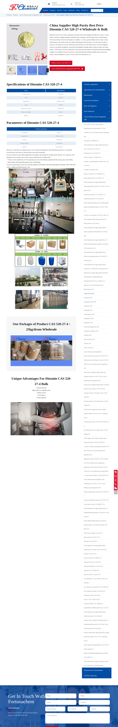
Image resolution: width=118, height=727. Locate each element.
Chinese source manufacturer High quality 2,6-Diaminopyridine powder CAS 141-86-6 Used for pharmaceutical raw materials (96, 624)
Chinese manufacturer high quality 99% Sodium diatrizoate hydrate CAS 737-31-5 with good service (96, 636)
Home (10, 15)
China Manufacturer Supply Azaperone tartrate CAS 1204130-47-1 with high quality (96, 663)
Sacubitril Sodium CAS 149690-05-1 (93, 603)
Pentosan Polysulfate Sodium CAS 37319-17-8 (96, 500)
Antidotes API (87, 335)
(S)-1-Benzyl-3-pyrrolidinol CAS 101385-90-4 (96, 587)
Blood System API (89, 289)
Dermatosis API (88, 297)
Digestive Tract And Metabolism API (93, 285)
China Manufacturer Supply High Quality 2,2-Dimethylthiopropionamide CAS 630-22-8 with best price (96, 512)
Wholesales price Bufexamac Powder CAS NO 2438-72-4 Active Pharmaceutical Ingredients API (96, 364)
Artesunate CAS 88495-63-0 (91, 140)
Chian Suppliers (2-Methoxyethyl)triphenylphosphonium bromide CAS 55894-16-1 (96, 653)
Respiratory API (88, 322)
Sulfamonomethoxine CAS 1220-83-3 (94, 198)
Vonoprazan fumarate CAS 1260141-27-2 (95, 194)
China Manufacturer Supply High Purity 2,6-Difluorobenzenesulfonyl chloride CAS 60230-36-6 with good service (96, 244)
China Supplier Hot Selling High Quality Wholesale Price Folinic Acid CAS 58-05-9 (95, 547)
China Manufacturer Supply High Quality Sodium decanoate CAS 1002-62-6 (95, 614)
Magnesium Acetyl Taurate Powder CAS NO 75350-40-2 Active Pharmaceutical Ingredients (96, 469)
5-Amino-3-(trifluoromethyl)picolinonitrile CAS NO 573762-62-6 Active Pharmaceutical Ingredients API (96, 450)
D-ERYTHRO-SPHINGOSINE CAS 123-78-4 (96, 608)
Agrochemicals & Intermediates (94, 90)
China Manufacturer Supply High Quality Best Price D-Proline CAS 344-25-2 (96, 147)
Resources (72, 10)
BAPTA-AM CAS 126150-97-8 (92, 574)
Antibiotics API (88, 306)
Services (59, 10)
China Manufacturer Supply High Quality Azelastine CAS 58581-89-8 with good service (96, 266)
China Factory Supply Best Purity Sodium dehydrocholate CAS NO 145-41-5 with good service (96, 413)
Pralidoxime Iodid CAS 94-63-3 (92, 595)
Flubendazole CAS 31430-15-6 (92, 153)
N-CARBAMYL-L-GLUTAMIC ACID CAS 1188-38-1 (96, 581)
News (78, 10)
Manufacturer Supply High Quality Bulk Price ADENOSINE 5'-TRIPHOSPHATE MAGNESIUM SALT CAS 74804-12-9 (96, 277)
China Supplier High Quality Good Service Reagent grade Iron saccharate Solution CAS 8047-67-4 (95, 525)
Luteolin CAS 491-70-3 (90, 553)
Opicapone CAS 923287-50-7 (91, 570)
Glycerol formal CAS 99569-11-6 (93, 558)
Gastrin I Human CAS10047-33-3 (93, 157)
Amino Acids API (88, 347)
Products (45, 10)
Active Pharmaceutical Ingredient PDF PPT (67, 69)
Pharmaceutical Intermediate (93, 670)
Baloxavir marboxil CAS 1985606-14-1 (94, 174)
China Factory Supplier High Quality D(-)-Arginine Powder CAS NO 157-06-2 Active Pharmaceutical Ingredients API (95, 376)
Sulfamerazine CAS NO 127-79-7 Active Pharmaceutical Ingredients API (94, 485)
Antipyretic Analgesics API (91, 331)
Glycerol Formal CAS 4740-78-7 (92, 562)
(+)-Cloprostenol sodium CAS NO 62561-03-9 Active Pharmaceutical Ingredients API (96, 477)
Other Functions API (89, 339)
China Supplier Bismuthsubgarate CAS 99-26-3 (96, 645)
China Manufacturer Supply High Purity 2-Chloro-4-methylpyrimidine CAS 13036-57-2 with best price (96, 256)
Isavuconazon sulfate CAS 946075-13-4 (94, 504)
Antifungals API (88, 310)
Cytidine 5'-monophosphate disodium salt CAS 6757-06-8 (96, 163)
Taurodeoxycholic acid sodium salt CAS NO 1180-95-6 (95, 395)
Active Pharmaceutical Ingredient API (30, 15)
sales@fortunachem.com (58, 5)
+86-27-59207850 (79, 5)
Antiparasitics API (88, 318)
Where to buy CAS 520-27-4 (60, 63)
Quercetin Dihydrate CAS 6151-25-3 (93, 566)
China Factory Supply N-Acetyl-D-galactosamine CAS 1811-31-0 (93, 535)
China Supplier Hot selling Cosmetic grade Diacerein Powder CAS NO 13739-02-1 (95, 440)
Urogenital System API (90, 302)
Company (52, 10)
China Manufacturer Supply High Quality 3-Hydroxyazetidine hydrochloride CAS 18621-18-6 (96, 231)
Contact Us (84, 10)
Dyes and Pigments (90, 106)
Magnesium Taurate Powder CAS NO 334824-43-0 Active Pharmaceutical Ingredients (96, 461)
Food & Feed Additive (91, 100)
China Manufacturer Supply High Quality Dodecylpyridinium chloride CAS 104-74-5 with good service (96, 186)
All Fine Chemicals (90, 676)
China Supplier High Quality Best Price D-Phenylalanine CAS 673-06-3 (95, 221)
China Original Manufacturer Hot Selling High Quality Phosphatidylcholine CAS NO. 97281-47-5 (96, 207)
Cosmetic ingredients (91, 84)
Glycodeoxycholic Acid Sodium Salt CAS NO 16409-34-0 (96, 403)
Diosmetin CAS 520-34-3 (90, 541)
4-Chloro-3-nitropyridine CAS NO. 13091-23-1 (96, 215)
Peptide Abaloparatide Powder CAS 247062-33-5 (96, 494)
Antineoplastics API (89, 314)
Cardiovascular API (49, 15)
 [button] (47, 70)
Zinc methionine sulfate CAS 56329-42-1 (95, 591)
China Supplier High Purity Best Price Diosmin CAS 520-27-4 (74, 15)
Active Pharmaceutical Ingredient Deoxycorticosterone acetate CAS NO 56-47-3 (96, 354)
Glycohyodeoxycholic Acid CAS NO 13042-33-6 (96, 424)
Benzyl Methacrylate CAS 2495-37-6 (93, 178)
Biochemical (88, 95)
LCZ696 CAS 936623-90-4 (91, 169)
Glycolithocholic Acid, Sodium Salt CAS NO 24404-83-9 (96, 432)
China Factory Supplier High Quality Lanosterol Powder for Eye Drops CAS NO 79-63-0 (96, 387)
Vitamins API (87, 343)
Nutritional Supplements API (91, 327)
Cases (65, 10)
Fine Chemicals (89, 111)
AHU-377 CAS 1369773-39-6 (92, 599)
